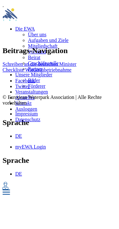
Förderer (36, 86)
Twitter (22, 86)
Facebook (25, 80)
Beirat (34, 57)
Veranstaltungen (31, 91)
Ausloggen (26, 109)
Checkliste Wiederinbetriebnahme (37, 70)
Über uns (37, 34)
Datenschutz (27, 119)
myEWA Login (30, 146)
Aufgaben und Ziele (48, 40)
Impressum (26, 113)
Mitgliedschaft (42, 46)
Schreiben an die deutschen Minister (39, 64)
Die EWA (25, 28)
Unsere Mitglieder (33, 74)
